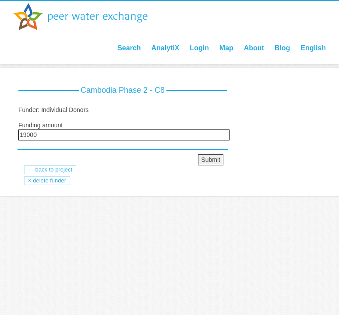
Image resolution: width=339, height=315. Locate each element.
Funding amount (40, 125)
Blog (282, 48)
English (313, 48)
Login (199, 48)
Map (226, 48)
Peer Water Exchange (87, 16)
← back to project (50, 169)
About (254, 48)
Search (129, 48)
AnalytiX (165, 48)
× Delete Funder (47, 180)
